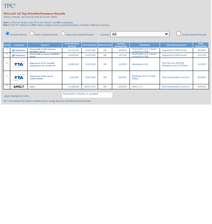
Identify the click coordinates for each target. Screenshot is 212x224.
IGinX (32, 87)
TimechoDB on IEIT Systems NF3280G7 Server (42, 50)
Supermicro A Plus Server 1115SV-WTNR (41, 77)
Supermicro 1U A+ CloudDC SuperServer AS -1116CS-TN (42, 64)
